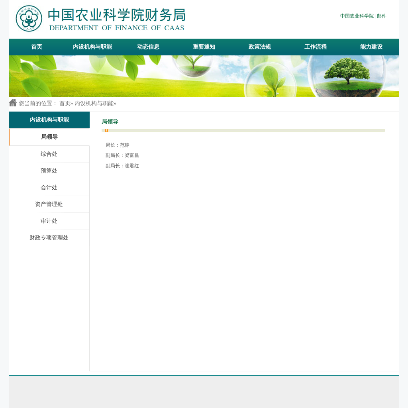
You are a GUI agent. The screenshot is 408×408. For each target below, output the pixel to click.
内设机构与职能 (94, 103)
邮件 (381, 16)
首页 (36, 47)
